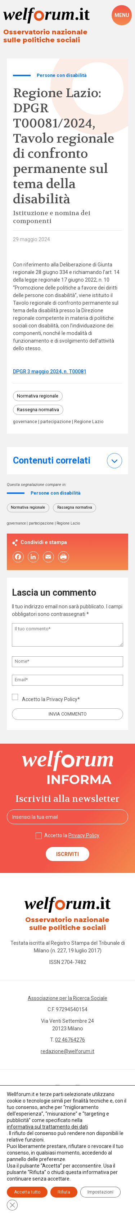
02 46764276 (70, 1041)
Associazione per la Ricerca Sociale (67, 999)
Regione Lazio (90, 422)
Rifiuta (64, 1192)
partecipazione (56, 422)
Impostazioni (100, 1192)
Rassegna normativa (38, 410)
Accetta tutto (27, 1192)
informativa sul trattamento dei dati (47, 1127)
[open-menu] (122, 15)
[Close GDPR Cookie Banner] (12, 1205)
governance (25, 422)
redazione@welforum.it (67, 1052)
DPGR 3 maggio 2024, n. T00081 (50, 371)
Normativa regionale (38, 396)
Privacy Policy (62, 700)
